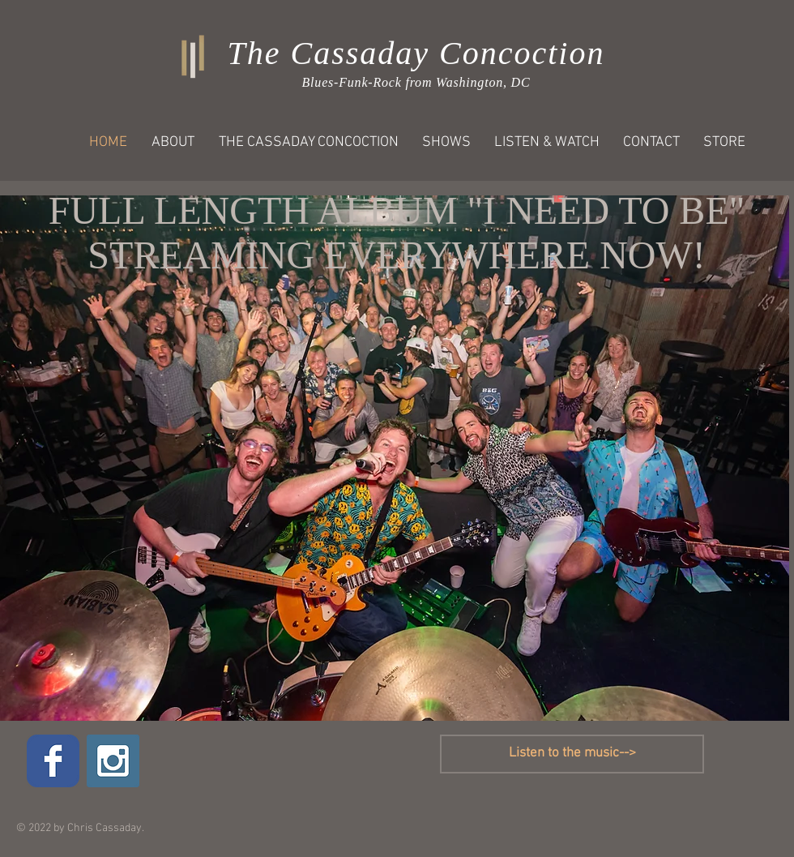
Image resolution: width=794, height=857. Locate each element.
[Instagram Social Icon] (113, 761)
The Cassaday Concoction (416, 53)
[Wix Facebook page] (53, 761)
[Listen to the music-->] (572, 754)
